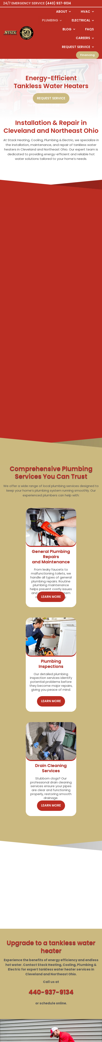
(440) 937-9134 (58, 3)
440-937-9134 (51, 882)
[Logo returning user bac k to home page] (10, 33)
